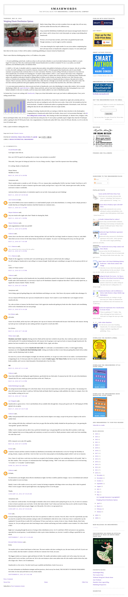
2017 (96, 453)
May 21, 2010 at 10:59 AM (18, 195)
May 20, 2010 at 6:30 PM (17, 175)
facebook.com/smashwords (101, 94)
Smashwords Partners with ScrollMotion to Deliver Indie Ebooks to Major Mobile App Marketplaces (111, 293)
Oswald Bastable (13, 149)
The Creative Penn (98, 575)
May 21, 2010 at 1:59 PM (17, 218)
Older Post (85, 582)
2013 (96, 464)
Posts (96, 179)
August (99, 486)
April (98, 503)
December (100, 475)
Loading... (96, 527)
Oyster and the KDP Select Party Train (109, 194)
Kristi (10, 513)
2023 (96, 436)
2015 (96, 459)
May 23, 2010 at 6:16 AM (17, 309)
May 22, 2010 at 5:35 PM (17, 251)
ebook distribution (16, 139)
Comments (98, 183)
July (98, 489)
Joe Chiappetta (12, 401)
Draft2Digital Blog (98, 572)
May (98, 494)
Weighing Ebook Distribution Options (107, 500)
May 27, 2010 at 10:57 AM (18, 409)
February (99, 509)
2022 (96, 439)
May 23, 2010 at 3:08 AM (17, 285)
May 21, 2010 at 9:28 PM (17, 229)
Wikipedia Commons (18, 133)
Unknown (11, 233)
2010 (96, 473)
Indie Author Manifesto (105, 322)
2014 (96, 461)
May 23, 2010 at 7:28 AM (17, 331)
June (98, 492)
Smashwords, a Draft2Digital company (73, 11)
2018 (96, 450)
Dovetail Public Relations (15, 542)
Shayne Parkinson (13, 212)
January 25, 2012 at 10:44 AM (20, 509)
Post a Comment (8, 579)
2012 (96, 467)
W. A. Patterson (12, 246)
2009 (96, 515)
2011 (96, 470)
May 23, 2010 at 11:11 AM (18, 368)
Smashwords (31, 93)
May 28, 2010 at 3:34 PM (17, 444)
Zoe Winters (11, 314)
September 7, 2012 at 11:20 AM (20, 537)
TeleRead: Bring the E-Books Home (103, 577)
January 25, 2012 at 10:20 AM (20, 494)
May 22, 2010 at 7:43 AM (17, 241)
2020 (96, 445)
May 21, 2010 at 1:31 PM (17, 207)
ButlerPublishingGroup (14, 386)
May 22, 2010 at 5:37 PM (17, 270)
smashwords (28, 139)
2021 (96, 442)
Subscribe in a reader (99, 425)
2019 (96, 448)
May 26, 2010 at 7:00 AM (17, 396)
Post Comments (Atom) (18, 586)
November (100, 478)
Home (46, 582)
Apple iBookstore (24, 88)
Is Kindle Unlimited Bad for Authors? (109, 219)
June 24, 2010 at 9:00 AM (17, 465)
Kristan (10, 449)
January (99, 511)
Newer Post (7, 582)
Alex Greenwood (13, 199)
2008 (96, 518)
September (100, 483)
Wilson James (12, 336)
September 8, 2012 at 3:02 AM (20, 574)
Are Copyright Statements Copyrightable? (108, 497)
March (99, 506)
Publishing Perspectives (99, 584)
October (99, 481)
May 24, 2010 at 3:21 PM (17, 381)
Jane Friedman (97, 580)
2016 (96, 456)
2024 (96, 434)
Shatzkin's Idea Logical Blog (101, 582)
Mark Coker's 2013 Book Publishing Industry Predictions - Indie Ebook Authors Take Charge (111, 263)
